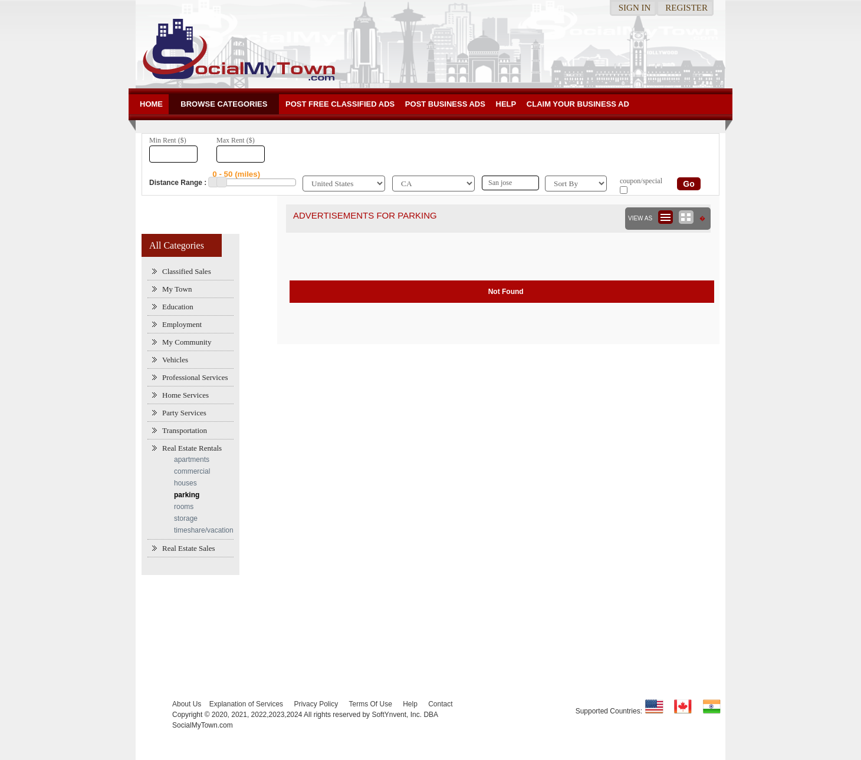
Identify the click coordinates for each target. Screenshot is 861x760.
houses (185, 483)
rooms (183, 507)
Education (177, 306)
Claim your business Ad (578, 104)
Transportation (184, 430)
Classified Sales (186, 271)
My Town (177, 289)
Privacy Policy (316, 704)
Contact (440, 704)
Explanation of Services (246, 704)
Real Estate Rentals (192, 448)
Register (686, 7)
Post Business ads (445, 104)
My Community (186, 342)
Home (151, 104)
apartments (191, 459)
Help (506, 104)
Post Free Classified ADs (340, 104)
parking (186, 495)
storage (186, 518)
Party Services (184, 412)
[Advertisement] (430, 613)
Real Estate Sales (188, 548)
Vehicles (175, 359)
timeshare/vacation (204, 530)
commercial (192, 471)
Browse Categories (223, 104)
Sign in (635, 7)
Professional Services (195, 377)
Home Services (185, 395)
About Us (186, 704)
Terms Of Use (370, 704)
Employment (182, 324)
